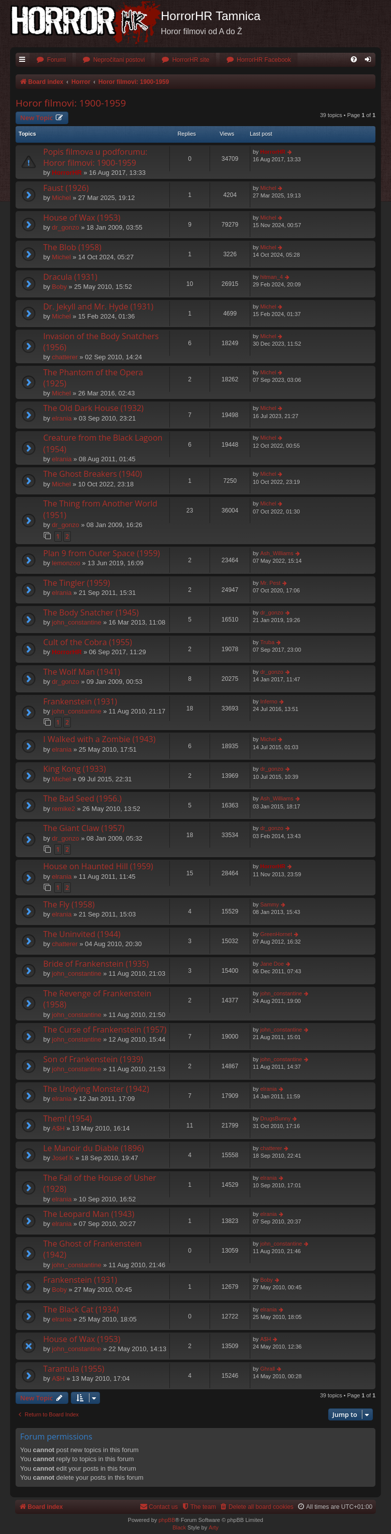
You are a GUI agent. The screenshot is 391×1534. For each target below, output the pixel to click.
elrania (61, 418)
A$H (58, 1128)
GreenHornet (276, 934)
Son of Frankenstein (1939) (93, 1059)
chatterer (64, 357)
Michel (61, 197)
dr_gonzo (65, 227)
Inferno (268, 701)
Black (179, 1527)
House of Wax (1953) (81, 217)
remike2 (63, 808)
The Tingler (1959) (76, 582)
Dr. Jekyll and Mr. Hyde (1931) (98, 306)
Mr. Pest (270, 583)
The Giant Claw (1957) (84, 828)
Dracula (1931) (70, 276)
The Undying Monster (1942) (96, 1088)
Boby (59, 286)
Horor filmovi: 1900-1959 (71, 103)
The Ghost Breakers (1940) (92, 473)
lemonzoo (66, 563)
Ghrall (267, 1369)
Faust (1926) (65, 187)
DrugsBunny (275, 1118)
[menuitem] (51, 60)
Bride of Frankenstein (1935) (96, 963)
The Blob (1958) (72, 247)
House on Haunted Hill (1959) (98, 866)
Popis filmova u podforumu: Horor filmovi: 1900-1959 (95, 157)
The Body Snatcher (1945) (91, 612)
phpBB (166, 1520)
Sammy (269, 904)
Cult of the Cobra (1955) (87, 642)
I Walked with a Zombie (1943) (99, 739)
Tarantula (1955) (74, 1368)
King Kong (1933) (74, 768)
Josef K (62, 1158)
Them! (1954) (67, 1118)
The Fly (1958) (68, 904)
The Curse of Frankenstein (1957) (104, 1029)
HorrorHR (66, 172)
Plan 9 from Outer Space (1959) (101, 553)
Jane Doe (272, 964)
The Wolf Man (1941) (81, 671)
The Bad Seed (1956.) (82, 798)
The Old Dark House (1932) (93, 408)
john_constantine (76, 622)
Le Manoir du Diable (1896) (93, 1148)
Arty (214, 1527)
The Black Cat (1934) (81, 1309)
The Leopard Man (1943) (88, 1213)
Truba (267, 642)
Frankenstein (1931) (80, 701)
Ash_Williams (277, 553)
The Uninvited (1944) (82, 934)
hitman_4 (271, 277)
